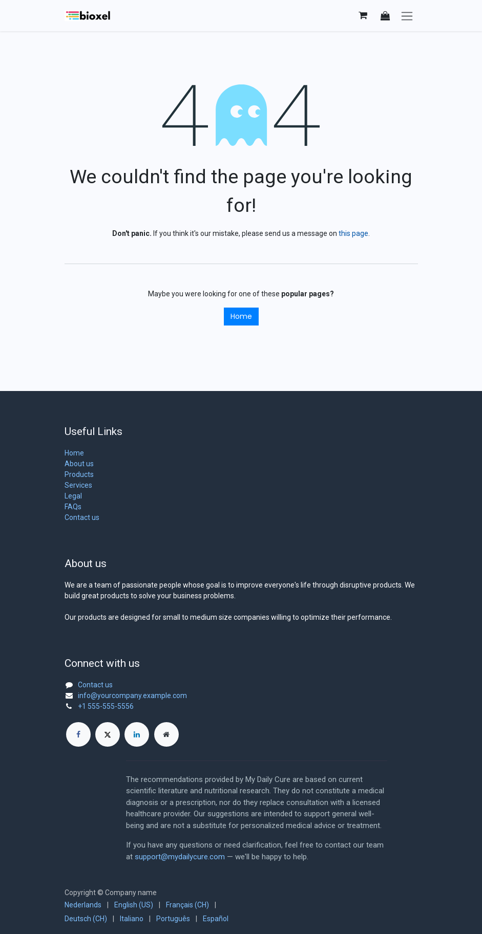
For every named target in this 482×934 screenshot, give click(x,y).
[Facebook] (78, 734)
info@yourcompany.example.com (132, 695)
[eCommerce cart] (363, 15)
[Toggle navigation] (407, 15)
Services (78, 485)
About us (79, 464)
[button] (385, 16)
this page (353, 233)
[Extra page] (166, 734)
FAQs (73, 507)
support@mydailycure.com (180, 856)
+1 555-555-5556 (106, 706)
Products (79, 474)
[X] (107, 734)
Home (241, 316)
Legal (73, 496)
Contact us (82, 517)
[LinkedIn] (136, 734)
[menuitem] (83, 905)
